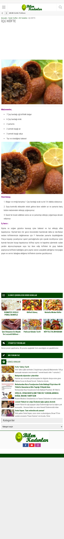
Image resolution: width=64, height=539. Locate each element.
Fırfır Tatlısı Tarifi (22, 367)
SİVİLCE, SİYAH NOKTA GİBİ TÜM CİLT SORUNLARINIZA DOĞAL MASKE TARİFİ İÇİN (36, 394)
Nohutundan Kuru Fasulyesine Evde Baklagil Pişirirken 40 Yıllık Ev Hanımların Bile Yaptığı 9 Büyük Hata (37, 385)
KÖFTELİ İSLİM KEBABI (53, 332)
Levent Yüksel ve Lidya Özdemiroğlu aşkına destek (35, 402)
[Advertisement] (32, 41)
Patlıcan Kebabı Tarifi (32, 332)
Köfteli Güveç (32, 312)
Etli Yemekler (23, 18)
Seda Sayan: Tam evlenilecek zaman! (29, 410)
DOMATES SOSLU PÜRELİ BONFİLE (11, 313)
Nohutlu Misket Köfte (53, 312)
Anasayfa (4, 18)
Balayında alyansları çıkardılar (27, 376)
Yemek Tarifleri (13, 18)
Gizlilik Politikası (17, 13)
